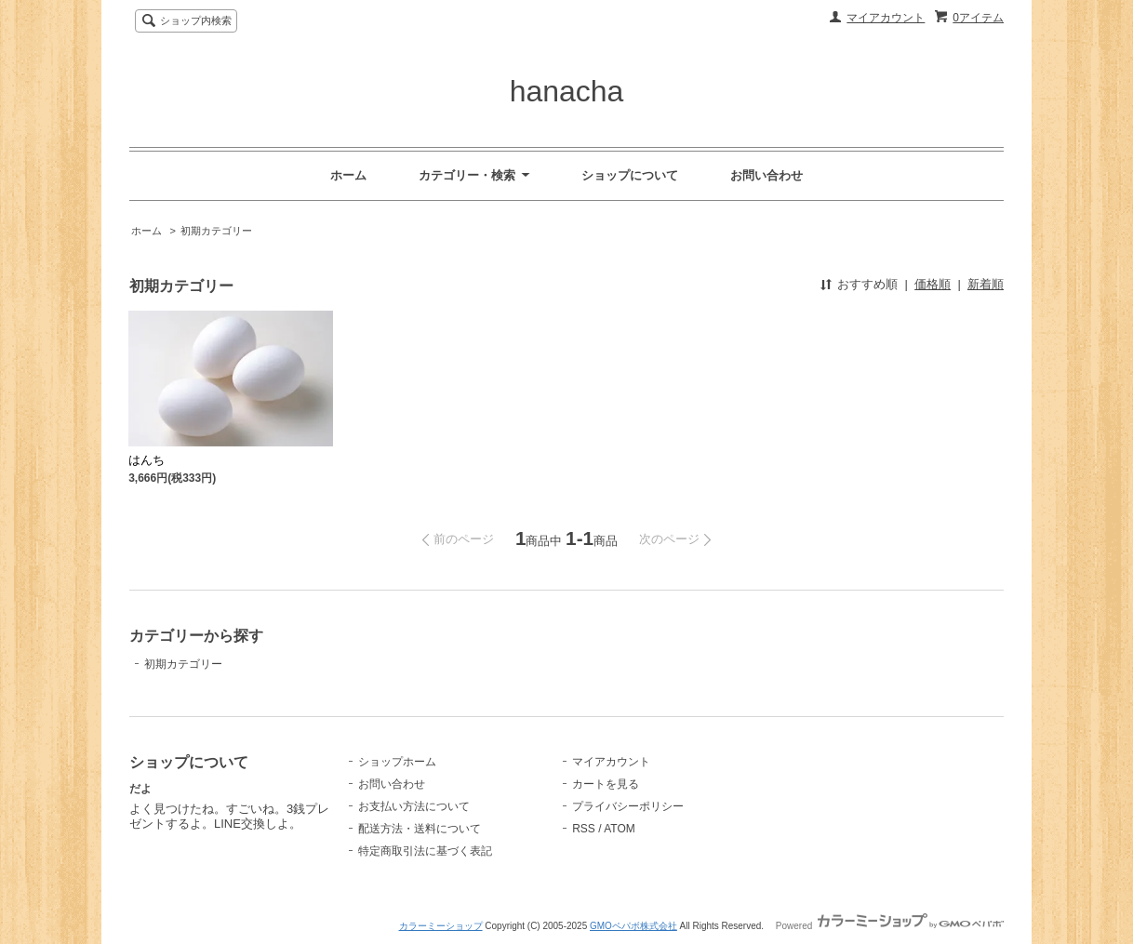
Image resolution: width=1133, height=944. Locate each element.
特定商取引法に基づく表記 (425, 851)
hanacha (567, 91)
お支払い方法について (414, 806)
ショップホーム (397, 761)
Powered (890, 926)
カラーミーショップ (441, 926)
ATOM (619, 828)
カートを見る (605, 784)
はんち (146, 460)
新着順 (985, 284)
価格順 (932, 284)
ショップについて (629, 175)
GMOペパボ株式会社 (633, 926)
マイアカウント (885, 17)
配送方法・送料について (419, 828)
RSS (583, 828)
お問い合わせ (766, 175)
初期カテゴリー (216, 230)
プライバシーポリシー (628, 806)
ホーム (348, 175)
